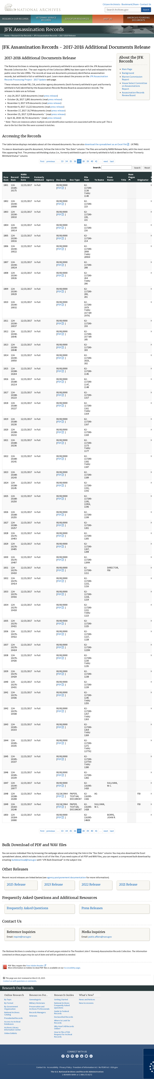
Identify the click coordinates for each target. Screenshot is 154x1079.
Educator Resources (77, 18)
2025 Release (16, 884)
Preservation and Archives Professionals (39, 1007)
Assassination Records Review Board (133, 94)
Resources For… (38, 995)
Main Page (127, 69)
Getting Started (61, 999)
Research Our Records (15, 18)
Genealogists (35, 999)
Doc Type (75, 179)
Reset (147, 167)
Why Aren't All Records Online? (64, 1027)
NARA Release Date (25, 177)
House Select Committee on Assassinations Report (134, 86)
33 (62, 161)
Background (128, 72)
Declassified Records (63, 1017)
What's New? (86, 995)
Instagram (72, 1056)
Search (146, 9)
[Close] (150, 1052)
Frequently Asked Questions (27, 908)
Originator (142, 179)
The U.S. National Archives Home (32, 7)
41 (96, 161)
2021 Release (128, 884)
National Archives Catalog (11, 1013)
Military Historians (37, 1003)
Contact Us (145, 4)
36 (75, 161)
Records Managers (37, 1012)
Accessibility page (72, 967)
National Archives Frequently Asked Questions (62, 1005)
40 (92, 161)
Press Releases (92, 908)
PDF (59, 187)
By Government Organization (11, 1007)
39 (88, 161)
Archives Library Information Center (12, 1028)
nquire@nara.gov (22, 936)
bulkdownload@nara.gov (24, 859)
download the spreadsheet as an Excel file (106, 144)
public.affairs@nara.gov (100, 936)
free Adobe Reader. (36, 965)
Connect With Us (77, 1051)
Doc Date (61, 179)
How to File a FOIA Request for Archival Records (63, 1034)
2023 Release (53, 884)
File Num (86, 178)
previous (50, 161)
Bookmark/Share (130, 4)
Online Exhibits (10, 1033)
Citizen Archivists (111, 4)
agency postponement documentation (66, 877)
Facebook (63, 1056)
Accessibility (52, 1067)
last (112, 161)
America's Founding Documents (138, 19)
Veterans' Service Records (46, 19)
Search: (97, 167)
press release (50, 95)
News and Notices (87, 999)
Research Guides (64, 995)
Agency (50, 179)
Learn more (128, 1073)
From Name (110, 178)
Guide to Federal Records (61, 1012)
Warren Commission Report (132, 78)
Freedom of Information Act (85, 1067)
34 (66, 161)
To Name (99, 179)
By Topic (8, 999)
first (42, 161)
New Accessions (86, 1003)
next (105, 161)
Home (7, 35)
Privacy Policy (66, 1067)
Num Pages (131, 177)
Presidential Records (13, 1018)
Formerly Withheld (39, 178)
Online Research (14, 995)
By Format (8, 1003)
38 (83, 161)
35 (71, 161)
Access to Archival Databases (12, 1022)
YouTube (81, 1056)
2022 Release (91, 884)
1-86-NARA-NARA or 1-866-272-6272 (77, 1074)
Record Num (14, 178)
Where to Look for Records (62, 1021)
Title (123, 179)
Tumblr (77, 1056)
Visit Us (108, 18)
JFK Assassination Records (45, 35)
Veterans (33, 1015)
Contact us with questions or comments (19, 981)
